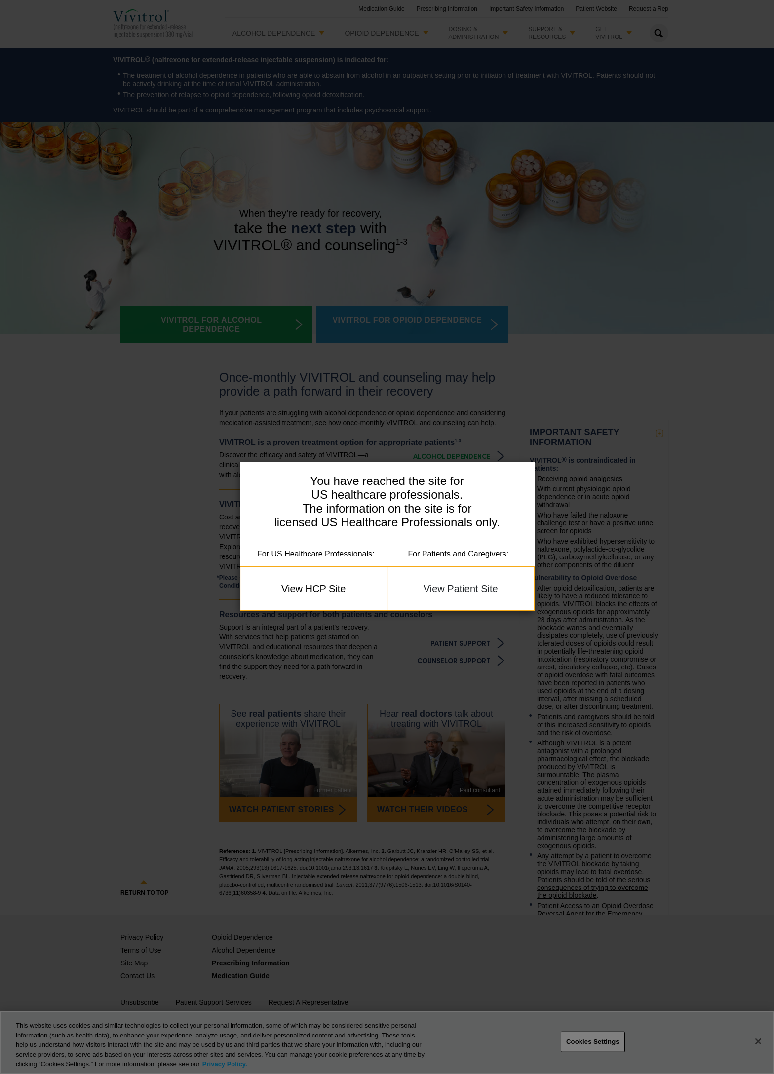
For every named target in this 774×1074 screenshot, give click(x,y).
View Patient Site (461, 588)
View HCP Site (313, 588)
